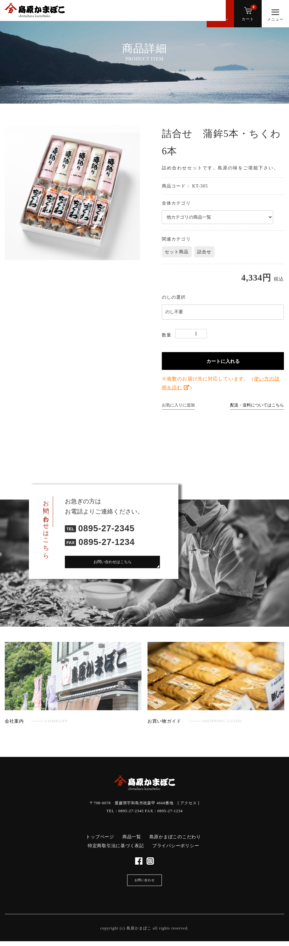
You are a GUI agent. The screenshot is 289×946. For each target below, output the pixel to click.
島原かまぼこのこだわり (175, 836)
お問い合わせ (144, 883)
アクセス (188, 803)
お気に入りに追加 (178, 405)
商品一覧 (131, 836)
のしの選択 (174, 297)
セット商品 (177, 251)
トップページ (100, 836)
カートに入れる (223, 361)
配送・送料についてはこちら (257, 405)
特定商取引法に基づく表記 (116, 845)
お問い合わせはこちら (112, 563)
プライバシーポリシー (175, 845)
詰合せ (204, 251)
